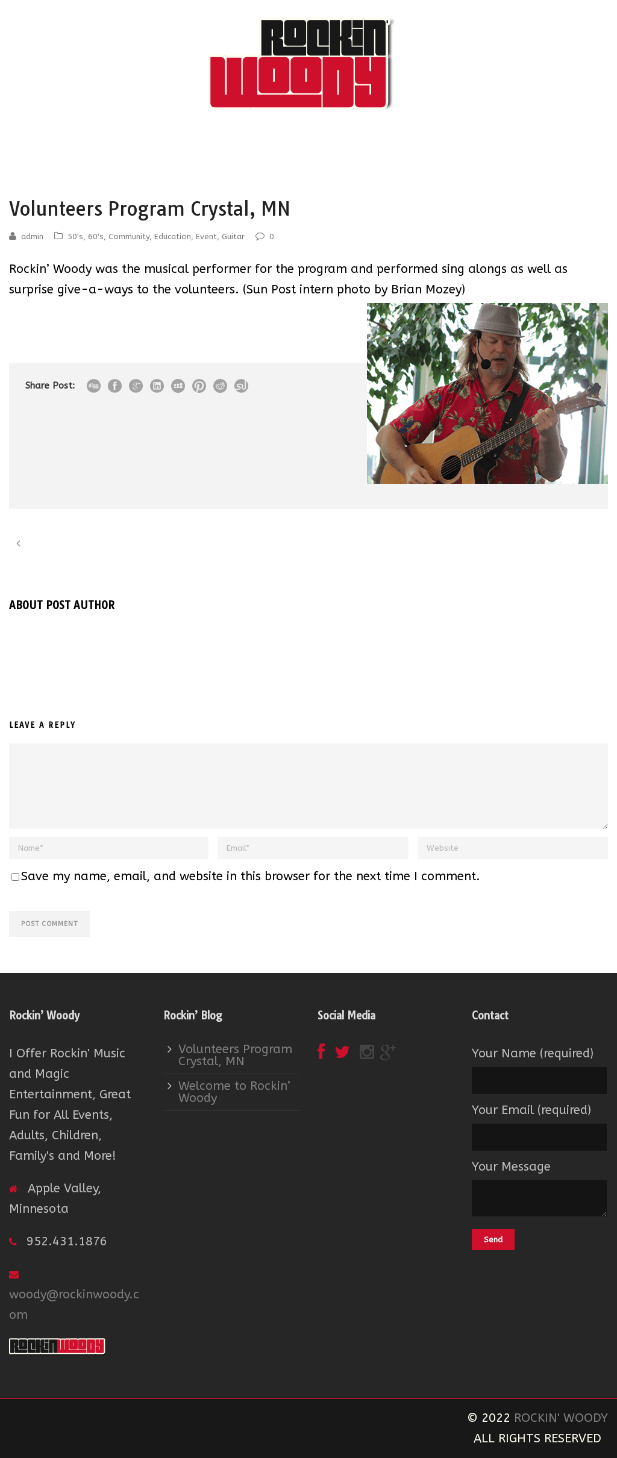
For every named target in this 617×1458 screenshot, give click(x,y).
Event (206, 236)
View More (38, 322)
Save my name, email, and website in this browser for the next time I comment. (250, 876)
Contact (374, 139)
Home (179, 139)
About (216, 139)
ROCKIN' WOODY (561, 1418)
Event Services (271, 139)
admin (32, 236)
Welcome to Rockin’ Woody (234, 1092)
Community (128, 236)
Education (172, 236)
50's (75, 236)
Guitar (233, 236)
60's (96, 236)
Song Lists (423, 139)
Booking (328, 139)
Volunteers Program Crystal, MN (235, 1055)
